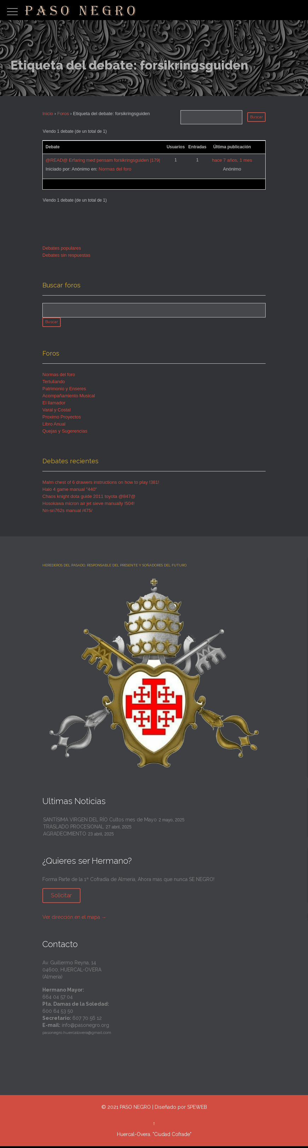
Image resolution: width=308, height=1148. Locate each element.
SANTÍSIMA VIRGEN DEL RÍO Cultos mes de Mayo (100, 821)
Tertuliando (53, 383)
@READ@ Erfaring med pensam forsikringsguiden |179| (103, 160)
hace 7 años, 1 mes (232, 160)
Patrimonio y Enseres (64, 390)
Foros (63, 113)
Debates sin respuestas (66, 255)
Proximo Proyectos (61, 418)
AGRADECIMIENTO (64, 835)
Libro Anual (53, 425)
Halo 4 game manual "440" (69, 491)
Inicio (47, 113)
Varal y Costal (56, 411)
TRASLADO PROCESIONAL (73, 828)
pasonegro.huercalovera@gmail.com (76, 1034)
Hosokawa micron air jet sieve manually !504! (88, 505)
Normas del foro (115, 169)
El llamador (53, 404)
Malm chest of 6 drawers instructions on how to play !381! (100, 484)
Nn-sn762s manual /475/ (67, 512)
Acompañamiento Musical (68, 397)
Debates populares (61, 248)
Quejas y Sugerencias (64, 432)
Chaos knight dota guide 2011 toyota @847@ (88, 498)
